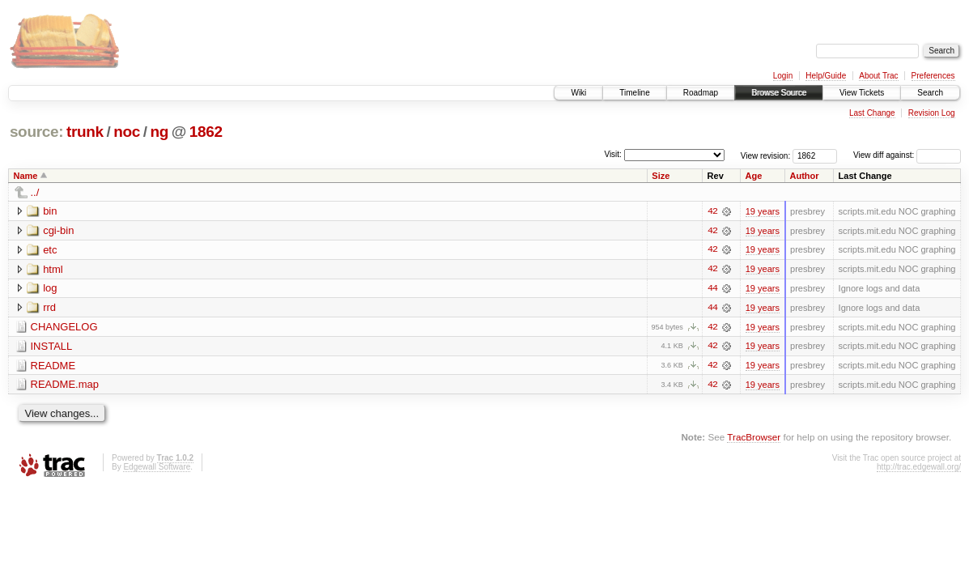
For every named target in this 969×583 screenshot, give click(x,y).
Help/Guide (825, 75)
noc (126, 131)
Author (804, 176)
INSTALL (52, 347)
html (53, 269)
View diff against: (907, 155)
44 (712, 289)
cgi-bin (58, 230)
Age (754, 176)
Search (930, 92)
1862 (206, 131)
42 (712, 211)
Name (26, 176)
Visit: (613, 154)
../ (35, 192)
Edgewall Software (156, 468)
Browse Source (778, 92)
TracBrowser (753, 438)
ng (159, 131)
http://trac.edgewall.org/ (919, 468)
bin (50, 211)
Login (783, 75)
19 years (763, 211)
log (50, 289)
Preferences (933, 75)
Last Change (872, 113)
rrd (49, 308)
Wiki (578, 92)
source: (36, 131)
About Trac (878, 75)
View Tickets (861, 92)
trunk (85, 131)
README (53, 366)
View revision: (766, 155)
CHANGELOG (64, 327)
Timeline (634, 92)
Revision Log (931, 113)
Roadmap (700, 92)
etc (50, 250)
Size (660, 176)
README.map (65, 386)
